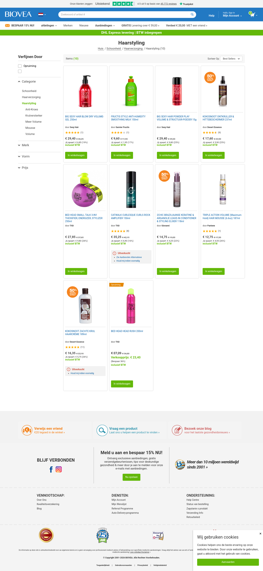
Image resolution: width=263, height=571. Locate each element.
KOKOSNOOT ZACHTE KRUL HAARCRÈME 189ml (80, 333)
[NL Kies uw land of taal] (42, 14)
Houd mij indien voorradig (128, 261)
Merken (67, 25)
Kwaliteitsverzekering (48, 504)
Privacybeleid (142, 565)
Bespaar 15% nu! (19, 25)
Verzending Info (195, 512)
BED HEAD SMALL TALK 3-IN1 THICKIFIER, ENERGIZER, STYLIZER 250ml (84, 218)
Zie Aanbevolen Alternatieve (129, 257)
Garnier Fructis (122, 127)
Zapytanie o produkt (197, 508)
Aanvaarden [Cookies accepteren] (228, 562)
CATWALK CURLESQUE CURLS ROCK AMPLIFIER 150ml (130, 216)
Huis (101, 48)
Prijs (23, 168)
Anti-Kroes (31, 109)
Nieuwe (83, 25)
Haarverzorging (133, 48)
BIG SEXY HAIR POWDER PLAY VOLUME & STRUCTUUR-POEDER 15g (176, 118)
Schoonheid (114, 48)
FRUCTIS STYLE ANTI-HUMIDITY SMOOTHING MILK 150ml (128, 118)
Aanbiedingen (105, 25)
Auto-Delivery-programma (125, 512)
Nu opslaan (131, 477)
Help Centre (193, 499)
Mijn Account (119, 499)
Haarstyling (29, 103)
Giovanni (166, 226)
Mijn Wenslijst (119, 504)
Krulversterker (33, 115)
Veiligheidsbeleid (160, 565)
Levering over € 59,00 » (140, 25)
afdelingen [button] (49, 25)
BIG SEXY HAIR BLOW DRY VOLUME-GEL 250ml (84, 118)
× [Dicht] (260, 533)
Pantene (211, 226)
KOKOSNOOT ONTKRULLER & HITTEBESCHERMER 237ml (218, 118)
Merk (23, 145)
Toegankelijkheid (102, 565)
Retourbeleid (193, 517)
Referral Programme (122, 508)
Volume (30, 134)
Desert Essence (214, 127)
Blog (39, 508)
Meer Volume (33, 121)
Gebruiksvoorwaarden (123, 565)
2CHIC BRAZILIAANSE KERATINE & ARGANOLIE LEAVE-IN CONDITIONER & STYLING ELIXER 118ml (176, 218)
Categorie (27, 81)
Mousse (30, 127)
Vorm (24, 156)
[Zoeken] (192, 14)
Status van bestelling (198, 504)
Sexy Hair (74, 127)
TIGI (72, 226)
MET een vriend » (186, 25)
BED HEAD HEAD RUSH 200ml (127, 331)
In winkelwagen (76, 155)
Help (211, 15)
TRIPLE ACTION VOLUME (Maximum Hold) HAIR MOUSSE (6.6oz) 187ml (222, 216)
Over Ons (42, 499)
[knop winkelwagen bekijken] (254, 15)
